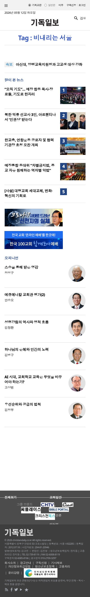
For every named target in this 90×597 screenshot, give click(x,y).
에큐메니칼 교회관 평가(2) (24, 294)
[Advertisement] (45, 461)
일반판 (51, 5)
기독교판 (37, 5)
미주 (61, 5)
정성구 (8, 273)
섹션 (6, 5)
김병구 (8, 355)
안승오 (8, 300)
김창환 (8, 327)
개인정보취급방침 (19, 566)
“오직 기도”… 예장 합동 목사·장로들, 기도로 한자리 (28, 92)
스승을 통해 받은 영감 (21, 267)
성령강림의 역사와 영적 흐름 (26, 322)
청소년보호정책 (45, 566)
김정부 (8, 410)
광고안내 (25, 563)
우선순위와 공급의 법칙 (22, 404)
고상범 (8, 387)
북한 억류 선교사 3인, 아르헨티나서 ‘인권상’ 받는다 (30, 117)
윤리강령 (14, 573)
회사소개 (10, 563)
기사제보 (56, 563)
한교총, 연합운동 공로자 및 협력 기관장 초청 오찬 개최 (29, 142)
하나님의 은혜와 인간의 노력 (26, 349)
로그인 (82, 5)
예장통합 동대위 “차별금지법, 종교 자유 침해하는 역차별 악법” (29, 168)
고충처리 (64, 566)
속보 (9, 64)
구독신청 (71, 5)
